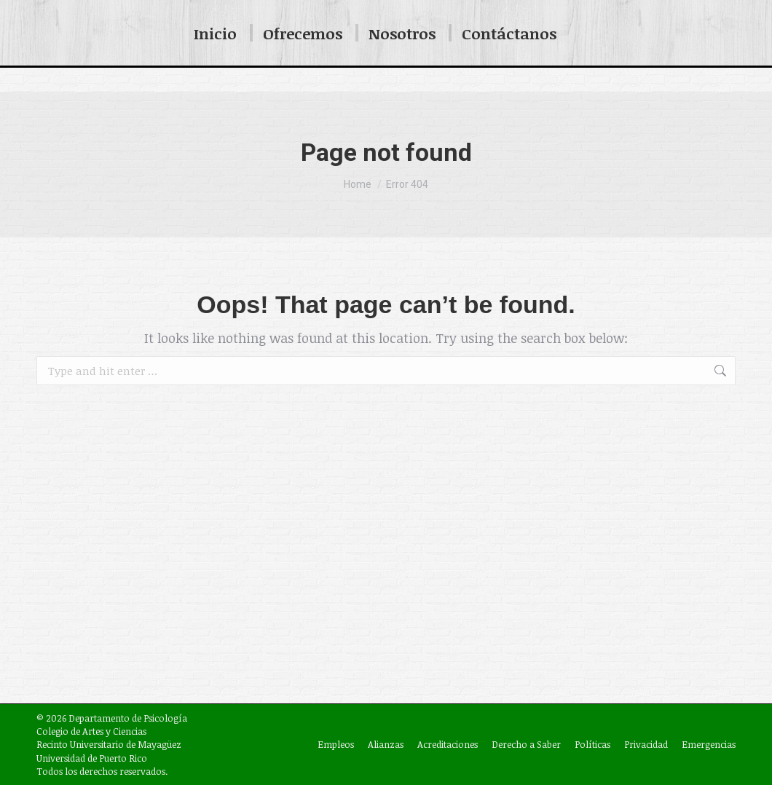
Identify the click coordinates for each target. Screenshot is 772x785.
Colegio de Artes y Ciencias (91, 731)
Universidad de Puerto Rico (91, 758)
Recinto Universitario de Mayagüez (108, 744)
